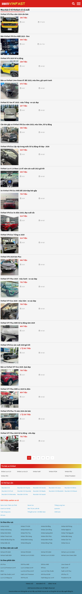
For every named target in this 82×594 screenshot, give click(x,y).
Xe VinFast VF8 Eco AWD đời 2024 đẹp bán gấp (19, 190)
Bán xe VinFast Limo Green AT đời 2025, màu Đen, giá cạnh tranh (26, 80)
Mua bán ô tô (6, 488)
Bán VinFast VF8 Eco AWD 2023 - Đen (15, 36)
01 (29, 458)
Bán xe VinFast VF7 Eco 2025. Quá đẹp (16, 367)
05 (47, 458)
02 (33, 458)
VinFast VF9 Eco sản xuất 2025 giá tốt (15, 345)
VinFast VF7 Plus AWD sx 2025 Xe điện (15, 389)
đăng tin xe (52, 584)
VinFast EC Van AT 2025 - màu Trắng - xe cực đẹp (20, 102)
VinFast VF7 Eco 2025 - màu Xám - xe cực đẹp (18, 301)
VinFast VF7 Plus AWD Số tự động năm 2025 (18, 323)
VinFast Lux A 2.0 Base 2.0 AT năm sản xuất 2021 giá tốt (23, 168)
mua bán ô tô (40, 584)
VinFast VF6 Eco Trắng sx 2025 (12, 234)
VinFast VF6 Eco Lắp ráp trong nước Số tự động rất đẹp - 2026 (25, 146)
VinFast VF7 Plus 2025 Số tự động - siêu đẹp (18, 433)
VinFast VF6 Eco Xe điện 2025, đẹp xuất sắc (18, 212)
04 (43, 458)
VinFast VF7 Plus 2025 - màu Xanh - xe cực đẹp (19, 279)
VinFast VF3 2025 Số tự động (12, 58)
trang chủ (29, 584)
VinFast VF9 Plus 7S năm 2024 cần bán (16, 411)
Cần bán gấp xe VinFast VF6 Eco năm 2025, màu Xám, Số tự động (26, 124)
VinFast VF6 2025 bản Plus (11, 257)
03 (38, 458)
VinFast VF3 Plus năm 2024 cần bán (14, 14)
